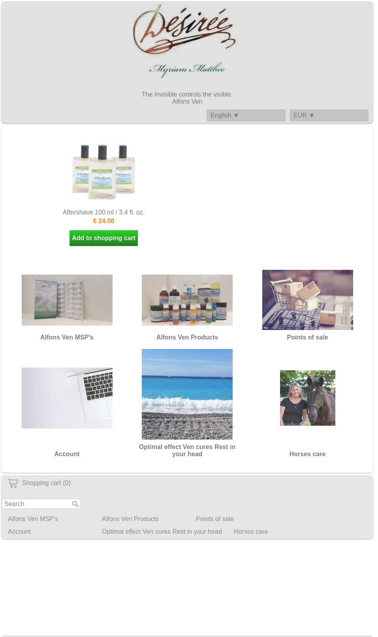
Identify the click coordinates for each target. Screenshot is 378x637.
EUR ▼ (304, 115)
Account (19, 531)
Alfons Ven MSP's (33, 519)
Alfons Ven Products (130, 519)
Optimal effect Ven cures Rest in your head (162, 531)
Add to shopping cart (103, 238)
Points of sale (215, 519)
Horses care (251, 531)
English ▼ (225, 115)
